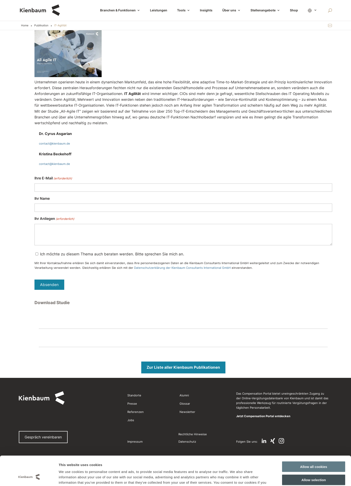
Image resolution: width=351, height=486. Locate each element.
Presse (132, 403)
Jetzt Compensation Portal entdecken (263, 416)
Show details (230, 477)
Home (24, 25)
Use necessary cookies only (313, 467)
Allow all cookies (313, 441)
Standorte (134, 395)
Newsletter (187, 412)
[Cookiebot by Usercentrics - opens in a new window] (29, 477)
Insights (206, 10)
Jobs (130, 420)
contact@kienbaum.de (54, 143)
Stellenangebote (263, 10)
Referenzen (135, 412)
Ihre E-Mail (53, 178)
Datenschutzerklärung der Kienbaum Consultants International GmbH (182, 267)
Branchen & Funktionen (118, 10)
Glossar (185, 403)
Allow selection (313, 455)
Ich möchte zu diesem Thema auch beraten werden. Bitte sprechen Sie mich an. (112, 254)
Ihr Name (42, 198)
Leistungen (158, 10)
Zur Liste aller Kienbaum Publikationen (183, 367)
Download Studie (52, 302)
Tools (181, 10)
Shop (294, 10)
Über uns (229, 10)
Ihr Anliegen (54, 219)
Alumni (184, 395)
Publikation (41, 25)
